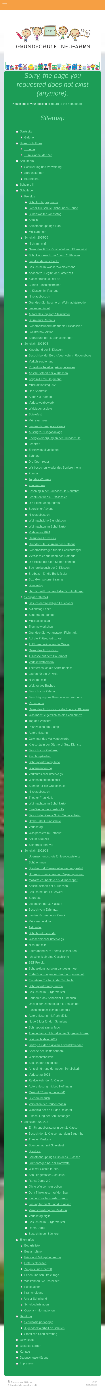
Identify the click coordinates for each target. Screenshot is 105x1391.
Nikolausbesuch (39, 296)
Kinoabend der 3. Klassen (45, 349)
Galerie (29, 137)
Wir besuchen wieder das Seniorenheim (55, 467)
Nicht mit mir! (37, 243)
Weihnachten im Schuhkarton (48, 526)
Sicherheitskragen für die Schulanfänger (55, 550)
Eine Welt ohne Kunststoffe (46, 809)
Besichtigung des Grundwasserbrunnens (55, 697)
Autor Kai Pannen (40, 396)
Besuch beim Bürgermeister (47, 992)
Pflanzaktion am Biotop (44, 726)
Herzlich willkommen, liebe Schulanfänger (56, 591)
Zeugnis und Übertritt (38, 1269)
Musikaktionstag (39, 620)
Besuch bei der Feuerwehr (46, 891)
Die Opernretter (39, 461)
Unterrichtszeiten (35, 1263)
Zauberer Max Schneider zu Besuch (52, 998)
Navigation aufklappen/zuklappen (52, 5)
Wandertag (36, 585)
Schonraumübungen (42, 614)
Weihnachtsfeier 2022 (43, 1039)
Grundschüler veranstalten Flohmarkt (53, 632)
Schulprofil (27, 184)
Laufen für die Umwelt (43, 673)
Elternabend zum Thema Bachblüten (53, 950)
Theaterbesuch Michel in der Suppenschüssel (59, 1033)
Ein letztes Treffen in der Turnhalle (51, 980)
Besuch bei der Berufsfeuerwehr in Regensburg (60, 355)
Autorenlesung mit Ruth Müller (48, 1015)
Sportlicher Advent (41, 508)
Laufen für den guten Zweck (47, 426)
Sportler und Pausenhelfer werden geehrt (56, 868)
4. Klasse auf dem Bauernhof (48, 656)
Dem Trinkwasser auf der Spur (49, 1192)
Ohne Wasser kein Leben (45, 1186)
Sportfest (35, 897)
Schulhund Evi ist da (42, 933)
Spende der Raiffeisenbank (46, 1051)
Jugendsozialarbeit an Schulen (44, 1328)
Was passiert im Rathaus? (46, 833)
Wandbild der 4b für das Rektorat (50, 1109)
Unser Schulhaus (31, 143)
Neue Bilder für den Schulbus (48, 1021)
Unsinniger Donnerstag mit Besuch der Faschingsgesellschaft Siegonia (54, 1006)
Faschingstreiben (40, 756)
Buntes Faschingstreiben (45, 284)
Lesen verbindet (39, 308)
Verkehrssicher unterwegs (46, 774)
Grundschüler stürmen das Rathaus (52, 544)
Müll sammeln (38, 420)
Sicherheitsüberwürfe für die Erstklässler (55, 326)
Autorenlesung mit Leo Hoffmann (50, 1086)
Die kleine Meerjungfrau (44, 502)
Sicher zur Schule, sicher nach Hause (53, 208)
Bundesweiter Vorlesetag (45, 214)
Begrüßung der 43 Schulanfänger (50, 337)
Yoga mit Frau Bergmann (45, 379)
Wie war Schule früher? (44, 1168)
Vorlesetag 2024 (39, 532)
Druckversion (16, 1382)
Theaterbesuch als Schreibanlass (50, 667)
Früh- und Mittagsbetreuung (42, 1257)
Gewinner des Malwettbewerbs (49, 738)
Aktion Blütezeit (39, 838)
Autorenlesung (38, 732)
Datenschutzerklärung (34, 1357)
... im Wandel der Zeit (38, 155)
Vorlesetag (36, 827)
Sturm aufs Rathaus (42, 320)
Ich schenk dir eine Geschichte (49, 956)
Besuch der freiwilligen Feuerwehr (51, 603)
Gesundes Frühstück (42, 538)
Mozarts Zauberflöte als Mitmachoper (53, 880)
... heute (29, 149)
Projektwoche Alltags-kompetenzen (52, 367)
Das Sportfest (38, 391)
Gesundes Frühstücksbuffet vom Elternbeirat (58, 249)
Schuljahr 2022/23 (36, 850)
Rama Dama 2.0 (39, 1180)
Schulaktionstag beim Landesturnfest (53, 968)
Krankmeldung (33, 1292)
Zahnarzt (34, 455)
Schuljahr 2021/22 (36, 1121)
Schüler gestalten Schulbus (46, 1174)
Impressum (27, 1363)
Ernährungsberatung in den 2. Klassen (54, 1127)
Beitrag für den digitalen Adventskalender (56, 1045)
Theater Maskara (40, 1139)
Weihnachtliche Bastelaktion (47, 520)
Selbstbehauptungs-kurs (45, 225)
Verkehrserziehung (41, 361)
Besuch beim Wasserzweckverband (52, 267)
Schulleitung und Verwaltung (43, 167)
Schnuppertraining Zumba (46, 986)
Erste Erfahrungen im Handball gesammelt (56, 974)
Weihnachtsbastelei (41, 1057)
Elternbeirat (31, 178)
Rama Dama (37, 1227)
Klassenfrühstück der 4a (44, 278)
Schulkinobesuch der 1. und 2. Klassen (54, 255)
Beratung (26, 1316)
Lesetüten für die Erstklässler (48, 497)
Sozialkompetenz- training (46, 579)
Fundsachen (32, 1286)
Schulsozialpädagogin (38, 1322)
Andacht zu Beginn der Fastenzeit (51, 273)
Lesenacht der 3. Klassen (45, 903)
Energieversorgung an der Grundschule (54, 438)
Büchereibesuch (39, 1098)
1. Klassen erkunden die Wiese (49, 644)
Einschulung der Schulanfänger (49, 1115)
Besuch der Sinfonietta (43, 1062)
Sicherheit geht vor (41, 844)
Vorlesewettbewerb (41, 402)
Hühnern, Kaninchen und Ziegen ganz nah (56, 874)
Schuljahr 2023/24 (36, 597)
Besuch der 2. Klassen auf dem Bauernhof (56, 1133)
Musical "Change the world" (47, 1092)
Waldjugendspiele (40, 408)
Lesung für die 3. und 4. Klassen (50, 1204)
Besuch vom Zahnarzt (43, 691)
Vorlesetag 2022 (39, 1074)
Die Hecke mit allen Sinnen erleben (52, 561)
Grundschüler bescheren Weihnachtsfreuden (58, 302)
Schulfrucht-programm (43, 202)
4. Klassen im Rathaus (43, 290)
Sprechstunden (34, 172)
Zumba (33, 473)
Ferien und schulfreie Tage (41, 1275)
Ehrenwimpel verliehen (44, 449)
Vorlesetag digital (40, 1216)
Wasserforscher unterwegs (46, 939)
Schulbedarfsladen (36, 1304)
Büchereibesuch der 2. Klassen (49, 567)
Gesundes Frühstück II (43, 650)
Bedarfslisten (32, 1245)
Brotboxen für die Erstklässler (48, 573)
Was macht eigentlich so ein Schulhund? (55, 715)
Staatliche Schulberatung (40, 1333)
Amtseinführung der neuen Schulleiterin (54, 1068)
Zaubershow (37, 485)
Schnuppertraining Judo (44, 762)
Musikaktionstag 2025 (43, 385)
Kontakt (25, 1351)
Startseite (26, 131)
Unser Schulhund (35, 1298)
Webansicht (91, 1384)
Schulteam (27, 161)
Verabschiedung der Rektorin (48, 1210)
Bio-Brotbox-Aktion (41, 332)
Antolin (33, 219)
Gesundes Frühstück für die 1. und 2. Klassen (59, 709)
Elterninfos (27, 1239)
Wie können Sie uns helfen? (42, 1281)
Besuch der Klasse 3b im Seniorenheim (54, 815)
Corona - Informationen (39, 1310)
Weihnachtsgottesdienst (44, 779)
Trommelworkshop (41, 626)
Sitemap (29, 1382)
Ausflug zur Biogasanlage (45, 432)
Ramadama (36, 703)
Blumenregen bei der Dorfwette (49, 1163)
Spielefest (35, 414)
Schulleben (27, 190)
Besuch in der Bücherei (44, 1233)
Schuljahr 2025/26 (36, 237)
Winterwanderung (40, 768)
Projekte (29, 196)
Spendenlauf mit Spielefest (46, 1145)
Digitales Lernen (30, 1345)
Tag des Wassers (40, 479)
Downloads (27, 1339)
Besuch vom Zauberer (43, 750)
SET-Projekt (36, 962)
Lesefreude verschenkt (44, 261)
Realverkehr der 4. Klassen (46, 1080)
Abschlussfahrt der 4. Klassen (48, 373)
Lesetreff (34, 443)
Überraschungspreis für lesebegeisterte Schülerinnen (54, 859)
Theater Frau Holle (41, 797)
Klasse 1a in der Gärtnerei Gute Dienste (55, 744)
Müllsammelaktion (40, 921)
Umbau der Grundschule (45, 821)
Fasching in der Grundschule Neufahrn (54, 491)
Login (94, 1381)
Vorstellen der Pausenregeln (47, 1104)
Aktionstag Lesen (40, 609)
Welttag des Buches (42, 685)
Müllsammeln (37, 231)
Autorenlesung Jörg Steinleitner (49, 314)
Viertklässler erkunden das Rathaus (52, 556)
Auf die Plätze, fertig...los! (45, 638)
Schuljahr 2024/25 (36, 343)
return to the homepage (66, 103)
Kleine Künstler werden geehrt (48, 1198)
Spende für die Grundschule (47, 785)
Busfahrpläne (33, 1251)
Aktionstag (36, 927)
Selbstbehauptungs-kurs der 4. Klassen (54, 1157)
